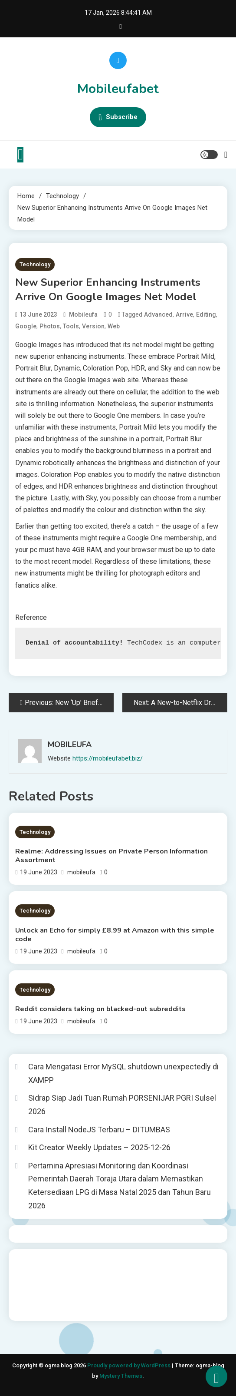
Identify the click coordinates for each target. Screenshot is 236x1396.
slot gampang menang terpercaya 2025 (163, 1273)
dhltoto (25, 1261)
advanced (158, 314)
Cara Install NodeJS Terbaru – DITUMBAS (99, 1129)
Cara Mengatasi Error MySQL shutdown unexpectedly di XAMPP (123, 1073)
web (114, 326)
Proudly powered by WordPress (129, 1365)
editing (206, 314)
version (93, 326)
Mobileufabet (118, 89)
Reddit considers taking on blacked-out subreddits (100, 1009)
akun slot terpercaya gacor (159, 1261)
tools (71, 326)
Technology (35, 264)
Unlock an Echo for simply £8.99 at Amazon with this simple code (114, 934)
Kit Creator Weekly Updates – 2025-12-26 (99, 1147)
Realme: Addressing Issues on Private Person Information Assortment (111, 855)
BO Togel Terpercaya (88, 1261)
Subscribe (118, 117)
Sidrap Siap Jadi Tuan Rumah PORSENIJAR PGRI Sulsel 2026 (122, 1104)
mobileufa (83, 314)
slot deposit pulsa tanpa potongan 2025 (72, 1285)
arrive (184, 314)
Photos (49, 326)
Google (25, 326)
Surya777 (28, 1308)
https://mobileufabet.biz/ (107, 758)
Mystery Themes (120, 1376)
